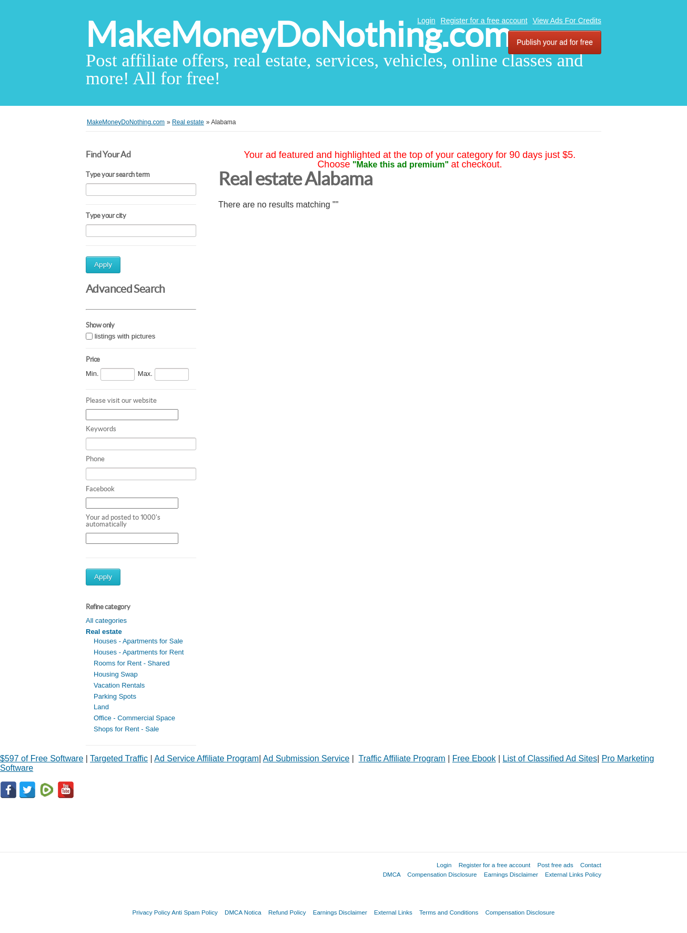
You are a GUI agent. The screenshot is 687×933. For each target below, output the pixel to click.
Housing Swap (116, 674)
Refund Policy (287, 912)
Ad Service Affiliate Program (206, 758)
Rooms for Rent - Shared (132, 663)
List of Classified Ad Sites (550, 758)
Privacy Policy (151, 912)
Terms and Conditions (448, 912)
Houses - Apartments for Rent (139, 652)
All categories (106, 620)
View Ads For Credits (567, 20)
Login (426, 20)
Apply (103, 265)
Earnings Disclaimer (511, 874)
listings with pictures (125, 336)
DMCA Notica (243, 912)
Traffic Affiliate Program (402, 758)
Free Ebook (474, 758)
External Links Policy (573, 874)
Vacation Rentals (119, 685)
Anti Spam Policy (194, 912)
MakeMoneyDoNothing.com (298, 34)
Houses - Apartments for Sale (138, 641)
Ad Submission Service (306, 758)
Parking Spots (115, 696)
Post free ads (555, 864)
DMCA (392, 874)
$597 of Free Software (41, 758)
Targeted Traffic (119, 758)
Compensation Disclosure (442, 874)
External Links (393, 912)
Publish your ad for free (555, 42)
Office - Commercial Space (134, 718)
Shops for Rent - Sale (126, 729)
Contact (590, 864)
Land (101, 707)
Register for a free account (484, 20)
